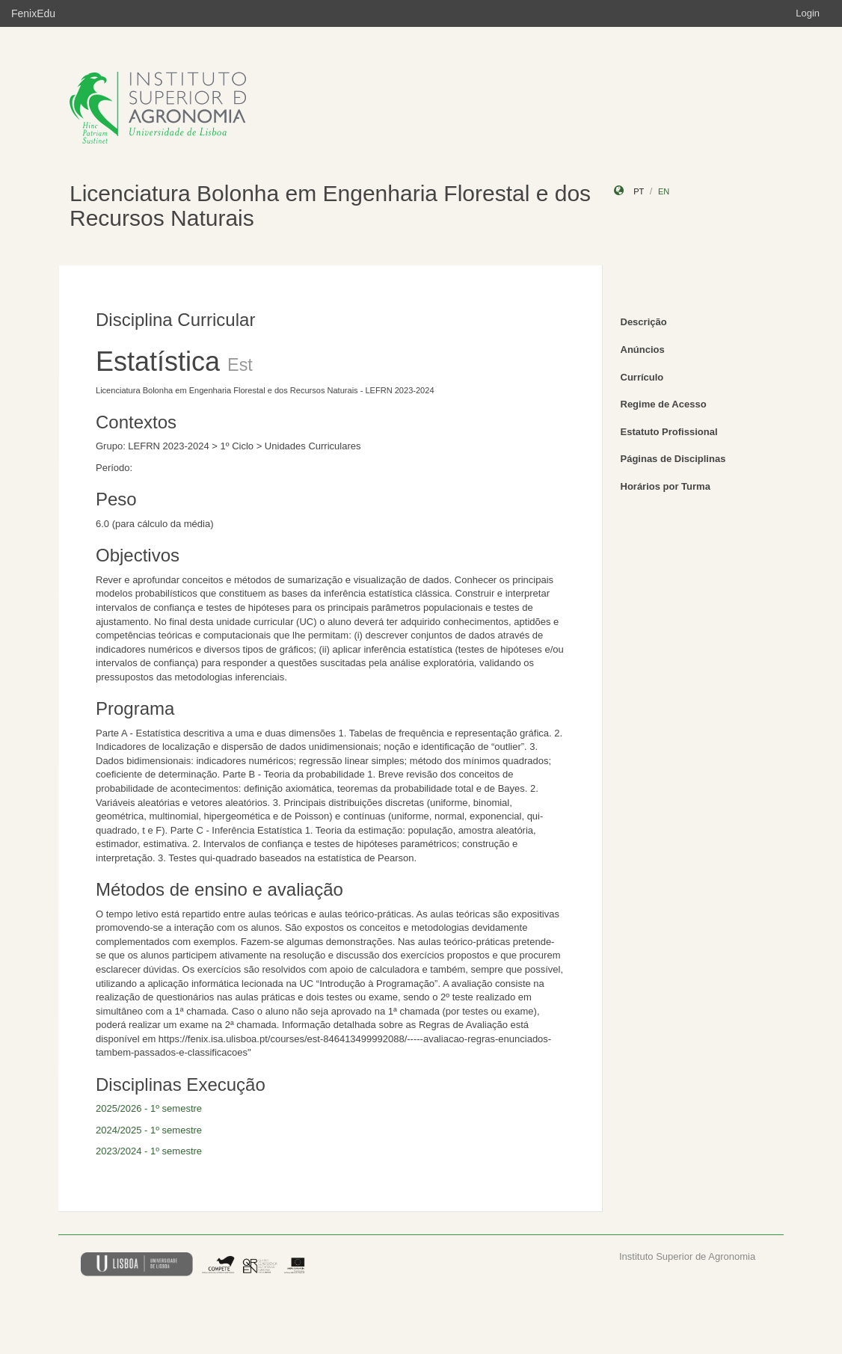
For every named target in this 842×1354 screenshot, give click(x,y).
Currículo (642, 377)
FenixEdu (33, 13)
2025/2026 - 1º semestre (149, 1108)
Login (808, 13)
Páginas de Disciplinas (673, 458)
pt (638, 191)
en (663, 191)
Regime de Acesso (664, 404)
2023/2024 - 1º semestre (149, 1151)
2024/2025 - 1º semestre (149, 1130)
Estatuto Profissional (669, 431)
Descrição (644, 321)
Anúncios (643, 349)
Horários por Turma (665, 486)
